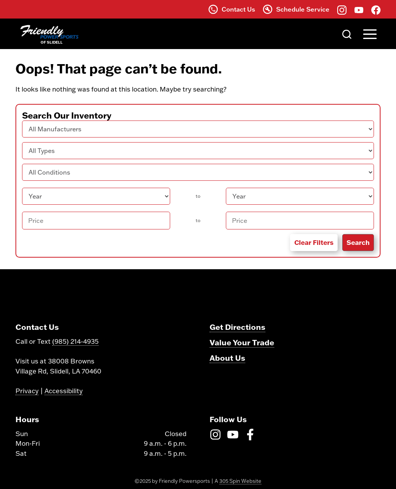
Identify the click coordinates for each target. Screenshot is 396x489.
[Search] (347, 33)
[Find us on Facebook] (376, 9)
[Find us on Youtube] (359, 9)
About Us (227, 358)
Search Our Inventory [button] (66, 115)
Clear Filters (313, 242)
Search (358, 242)
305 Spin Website (240, 481)
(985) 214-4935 (75, 341)
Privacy (27, 391)
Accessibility (63, 391)
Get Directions (237, 327)
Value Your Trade (242, 342)
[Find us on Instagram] (341, 9)
